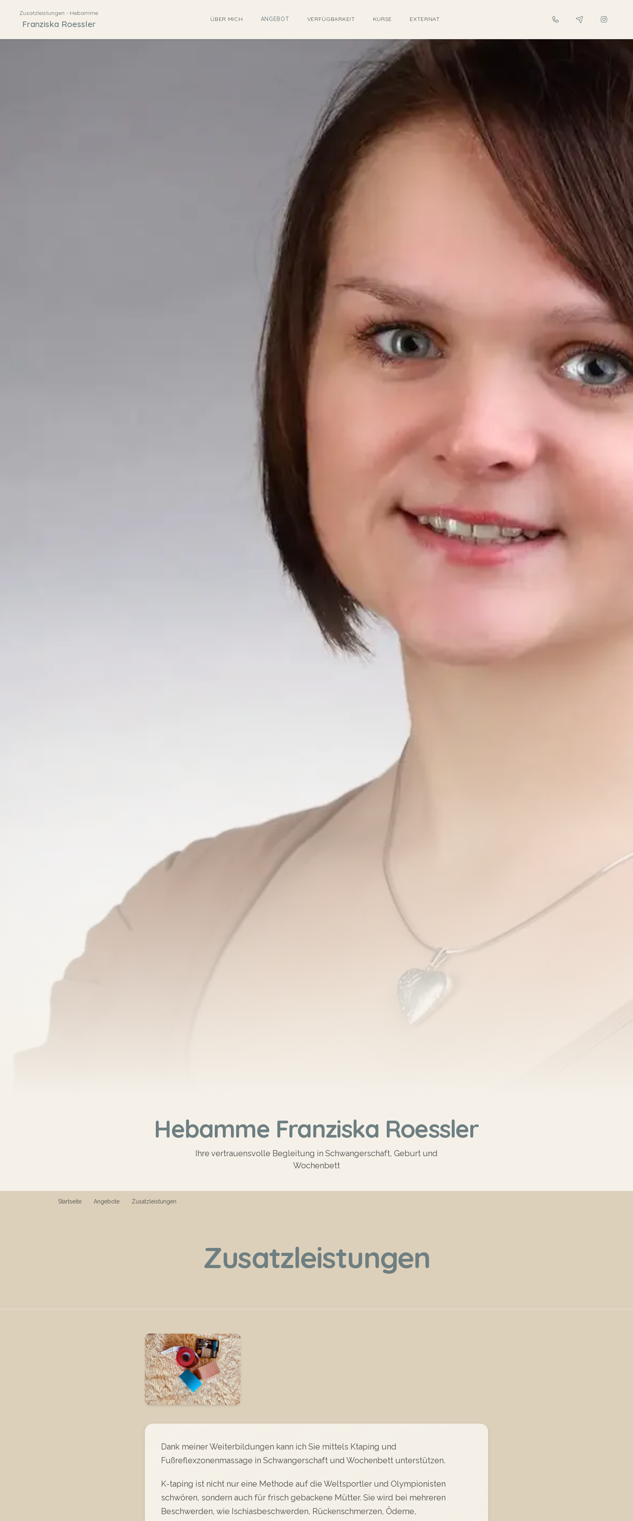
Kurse (382, 19)
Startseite (70, 1201)
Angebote (106, 1201)
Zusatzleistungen (154, 1201)
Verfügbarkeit (331, 19)
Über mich (226, 19)
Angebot (275, 19)
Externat (425, 19)
